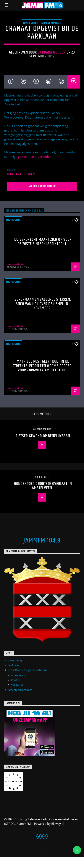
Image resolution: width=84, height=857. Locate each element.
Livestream (15, 661)
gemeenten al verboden (34, 157)
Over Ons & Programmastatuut (27, 670)
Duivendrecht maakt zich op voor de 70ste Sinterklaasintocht (43, 241)
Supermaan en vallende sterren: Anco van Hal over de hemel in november (43, 303)
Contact (16, 680)
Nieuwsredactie (15, 264)
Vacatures (17, 684)
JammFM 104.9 (41, 540)
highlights (30, 23)
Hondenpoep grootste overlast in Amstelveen (43, 485)
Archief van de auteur (42, 186)
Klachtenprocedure (20, 690)
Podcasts (13, 665)
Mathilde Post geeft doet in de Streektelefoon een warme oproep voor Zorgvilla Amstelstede (42, 365)
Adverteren (18, 675)
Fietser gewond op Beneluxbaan (43, 436)
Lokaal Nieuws (51, 23)
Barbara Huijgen (52, 52)
